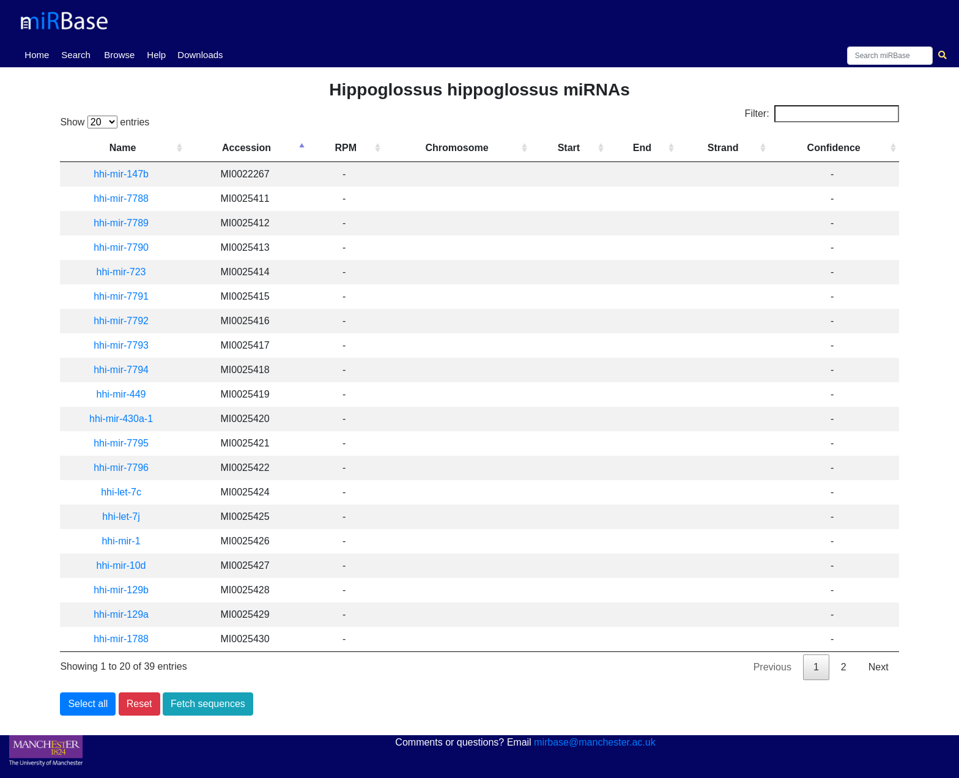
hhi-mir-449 (121, 394)
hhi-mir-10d (121, 565)
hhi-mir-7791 (121, 296)
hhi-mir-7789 (121, 223)
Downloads (200, 55)
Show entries (104, 122)
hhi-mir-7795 (121, 443)
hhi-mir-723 (121, 272)
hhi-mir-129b (121, 590)
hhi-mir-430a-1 (122, 418)
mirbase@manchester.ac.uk (595, 742)
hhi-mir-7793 (121, 345)
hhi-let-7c (122, 492)
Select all (88, 703)
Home (39, 54)
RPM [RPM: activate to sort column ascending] (346, 148)
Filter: (822, 113)
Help (156, 55)
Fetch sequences (208, 703)
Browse (119, 55)
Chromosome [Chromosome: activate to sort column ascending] (457, 148)
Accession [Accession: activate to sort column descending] (247, 148)
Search (76, 55)
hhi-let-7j (121, 516)
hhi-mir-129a (121, 614)
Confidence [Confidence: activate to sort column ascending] (834, 148)
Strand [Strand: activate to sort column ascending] (723, 148)
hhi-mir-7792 (121, 321)
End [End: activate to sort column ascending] (642, 148)
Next (878, 667)
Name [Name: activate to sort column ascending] (122, 148)
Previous (772, 667)
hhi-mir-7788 (121, 198)
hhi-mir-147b (121, 174)
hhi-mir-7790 (121, 247)
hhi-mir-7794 (121, 370)
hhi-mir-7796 (121, 467)
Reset (139, 703)
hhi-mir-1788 (121, 639)
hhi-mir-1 (121, 541)
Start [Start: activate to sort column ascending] (569, 148)
